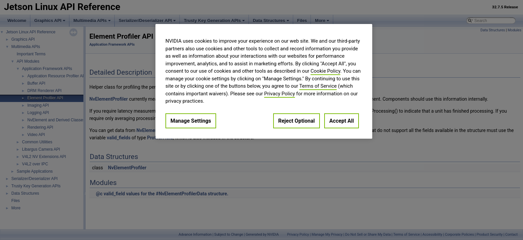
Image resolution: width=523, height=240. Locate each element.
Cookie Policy (325, 71)
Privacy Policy (279, 94)
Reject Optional (296, 121)
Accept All (341, 121)
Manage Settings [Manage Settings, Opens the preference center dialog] (190, 121)
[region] (263, 81)
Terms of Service (318, 86)
